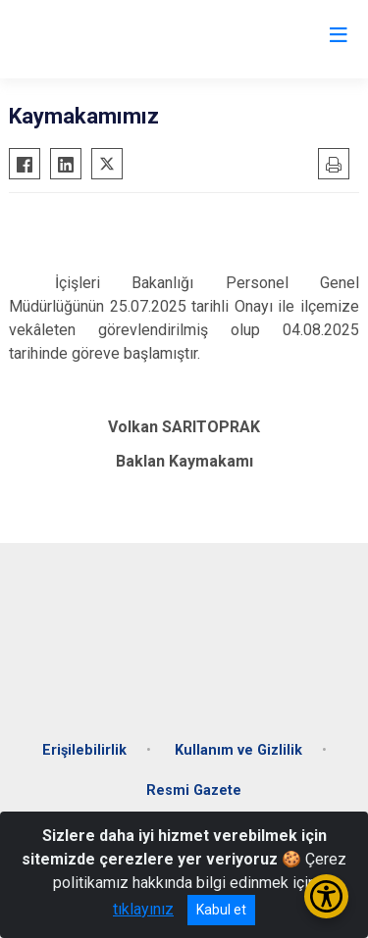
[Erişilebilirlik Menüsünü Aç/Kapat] (326, 896)
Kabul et (221, 909)
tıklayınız (143, 909)
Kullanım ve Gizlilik (238, 750)
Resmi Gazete (193, 790)
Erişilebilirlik (84, 750)
